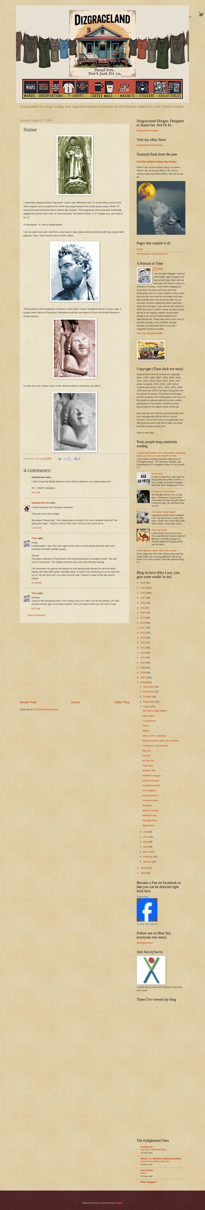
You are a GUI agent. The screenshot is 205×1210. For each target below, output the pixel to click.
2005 (143, 868)
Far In (143, 1173)
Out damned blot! (151, 785)
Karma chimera (150, 795)
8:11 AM (36, 608)
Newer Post (28, 702)
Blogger (118, 1203)
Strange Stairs (149, 820)
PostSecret (147, 1147)
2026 (143, 582)
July (145, 831)
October (147, 696)
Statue (145, 730)
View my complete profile (149, 333)
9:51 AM (36, 492)
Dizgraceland (142, 896)
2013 (143, 647)
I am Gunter (147, 1170)
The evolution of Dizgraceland (152, 253)
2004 (143, 873)
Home (75, 702)
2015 (143, 637)
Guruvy (146, 755)
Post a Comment (36, 615)
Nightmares (148, 825)
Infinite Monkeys (150, 780)
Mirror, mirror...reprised (154, 735)
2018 (143, 622)
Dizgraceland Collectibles (150, 145)
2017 (143, 627)
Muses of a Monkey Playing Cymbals (161, 1158)
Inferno (146, 725)
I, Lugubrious (149, 720)
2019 (143, 617)
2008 (143, 672)
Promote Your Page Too (147, 924)
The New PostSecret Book (153, 1149)
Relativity (147, 805)
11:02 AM (36, 527)
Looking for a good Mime (155, 745)
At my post (156, 473)
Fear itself (147, 765)
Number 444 (148, 770)
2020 (143, 612)
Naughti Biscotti (40, 502)
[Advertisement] (50, 661)
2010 (143, 662)
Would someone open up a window (160, 740)
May (145, 841)
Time (34, 538)
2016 (143, 632)
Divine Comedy (150, 810)
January (147, 861)
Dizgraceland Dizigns (148, 130)
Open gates (148, 715)
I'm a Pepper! (149, 790)
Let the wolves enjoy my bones (157, 161)
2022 (143, 602)
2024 (143, 592)
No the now (148, 760)
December (148, 686)
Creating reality (150, 800)
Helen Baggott (148, 1182)
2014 (143, 642)
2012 (143, 652)
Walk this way (149, 815)
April (145, 846)
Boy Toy (146, 750)
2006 (143, 682)
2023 (143, 597)
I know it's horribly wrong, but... (156, 1161)
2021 (143, 607)
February (148, 856)
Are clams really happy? (163, 512)
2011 (143, 657)
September (149, 701)
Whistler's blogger (151, 775)
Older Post (122, 702)
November (148, 691)
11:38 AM (36, 582)
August (147, 706)
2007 (143, 677)
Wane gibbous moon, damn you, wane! (157, 550)
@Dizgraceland (145, 942)
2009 (143, 667)
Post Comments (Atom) (46, 709)
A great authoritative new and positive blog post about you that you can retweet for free (161, 454)
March (146, 851)
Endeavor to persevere (163, 491)
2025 (143, 587)
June (146, 836)
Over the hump (159, 530)
